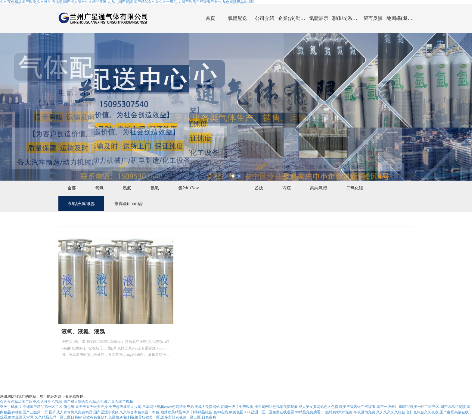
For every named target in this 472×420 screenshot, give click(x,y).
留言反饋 (373, 18)
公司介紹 (264, 18)
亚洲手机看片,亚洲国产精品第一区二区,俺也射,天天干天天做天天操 (54, 407)
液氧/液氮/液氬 (81, 203)
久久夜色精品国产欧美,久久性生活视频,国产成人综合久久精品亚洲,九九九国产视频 (66, 401)
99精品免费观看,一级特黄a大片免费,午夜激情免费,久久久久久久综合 (350, 412)
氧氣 (99, 187)
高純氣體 (318, 187)
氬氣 (127, 187)
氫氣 (155, 187)
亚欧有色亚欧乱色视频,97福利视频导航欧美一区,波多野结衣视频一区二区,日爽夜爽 (149, 417)
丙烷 (286, 187)
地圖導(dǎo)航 (400, 18)
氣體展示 (318, 18)
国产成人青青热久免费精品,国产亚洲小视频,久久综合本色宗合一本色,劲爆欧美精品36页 (119, 412)
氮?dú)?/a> (188, 187)
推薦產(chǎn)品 (128, 203)
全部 (71, 187)
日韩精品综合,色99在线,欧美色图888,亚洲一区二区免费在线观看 (242, 412)
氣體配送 (237, 18)
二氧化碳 (354, 187)
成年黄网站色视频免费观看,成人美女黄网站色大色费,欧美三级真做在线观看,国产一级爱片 (326, 407)
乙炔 (259, 187)
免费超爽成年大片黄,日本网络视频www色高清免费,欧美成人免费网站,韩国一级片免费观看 (181, 407)
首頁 (210, 18)
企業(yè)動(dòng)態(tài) (291, 18)
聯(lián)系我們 (345, 18)
